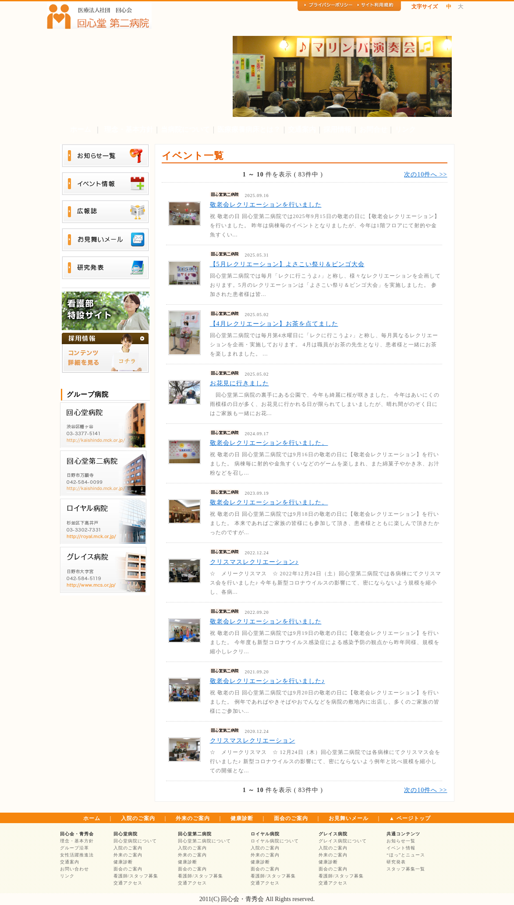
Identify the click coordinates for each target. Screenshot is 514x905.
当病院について (185, 129)
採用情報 (337, 129)
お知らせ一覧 (400, 840)
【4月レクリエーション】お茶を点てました (274, 323)
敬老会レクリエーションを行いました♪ (267, 681)
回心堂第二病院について (204, 840)
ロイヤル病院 (265, 833)
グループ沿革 (74, 847)
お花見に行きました (239, 383)
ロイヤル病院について (275, 840)
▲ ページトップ (410, 818)
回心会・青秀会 (77, 833)
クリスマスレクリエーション (252, 740)
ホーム (80, 129)
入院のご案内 (138, 818)
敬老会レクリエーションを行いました (266, 204)
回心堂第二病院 (195, 833)
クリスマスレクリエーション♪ (254, 562)
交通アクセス (127, 882)
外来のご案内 (193, 818)
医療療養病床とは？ (248, 129)
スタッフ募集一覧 (405, 868)
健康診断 (241, 818)
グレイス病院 (333, 833)
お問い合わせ (74, 868)
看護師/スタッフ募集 (136, 875)
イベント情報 (400, 847)
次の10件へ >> (425, 174)
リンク (405, 129)
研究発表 (396, 861)
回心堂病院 (125, 833)
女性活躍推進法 (77, 854)
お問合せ (373, 129)
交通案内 (302, 129)
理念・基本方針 (128, 129)
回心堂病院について (135, 840)
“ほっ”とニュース (405, 854)
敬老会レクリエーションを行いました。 (269, 443)
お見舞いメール (349, 818)
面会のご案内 (291, 818)
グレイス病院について (343, 840)
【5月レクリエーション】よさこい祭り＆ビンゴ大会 (287, 264)
